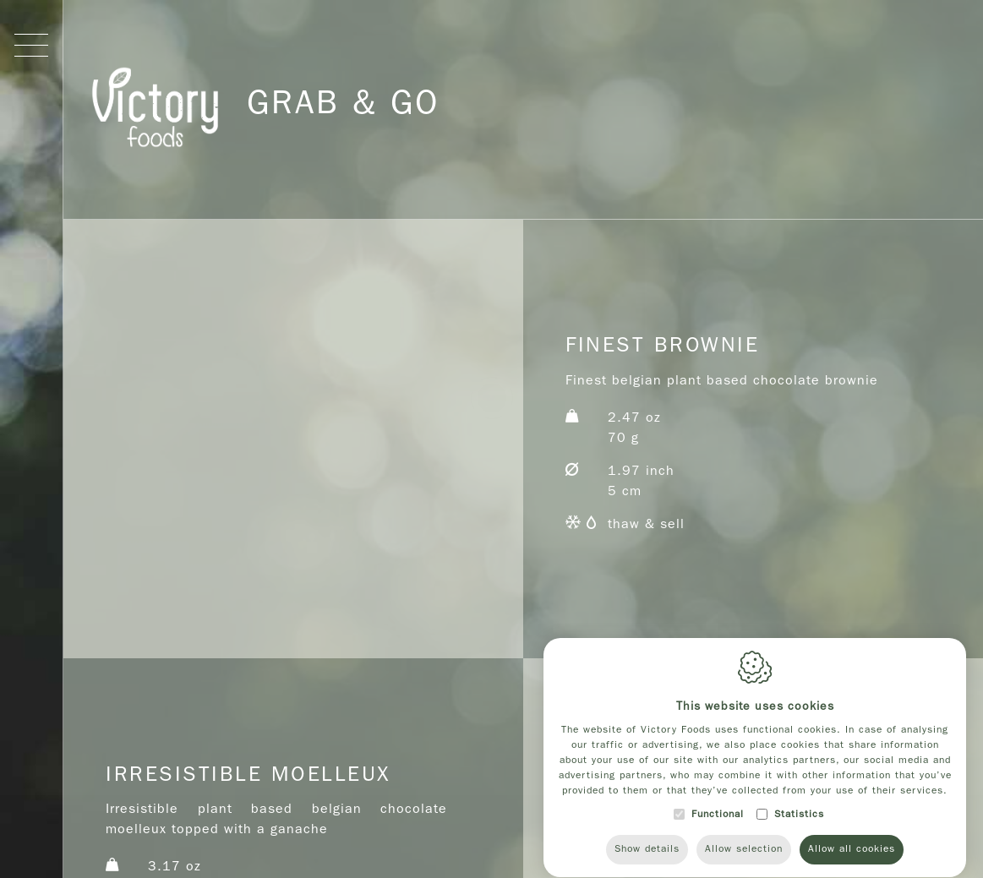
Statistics (799, 834)
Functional (717, 834)
